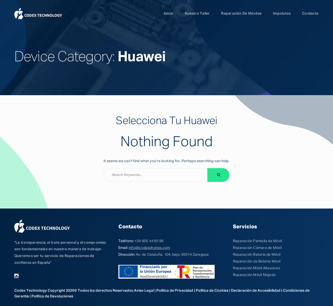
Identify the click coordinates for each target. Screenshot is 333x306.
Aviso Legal (144, 290)
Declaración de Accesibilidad (255, 290)
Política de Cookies (212, 290)
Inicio (168, 13)
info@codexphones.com (149, 248)
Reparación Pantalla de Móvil (257, 241)
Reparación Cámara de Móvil (257, 248)
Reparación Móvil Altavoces (256, 268)
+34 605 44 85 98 (149, 241)
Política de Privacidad (174, 290)
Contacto (310, 13)
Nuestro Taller (197, 13)
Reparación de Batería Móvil (256, 261)
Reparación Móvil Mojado (254, 275)
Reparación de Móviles (241, 13)
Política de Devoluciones (52, 296)
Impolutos (282, 13)
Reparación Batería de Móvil (256, 254)
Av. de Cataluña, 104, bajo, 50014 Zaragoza (172, 254)
